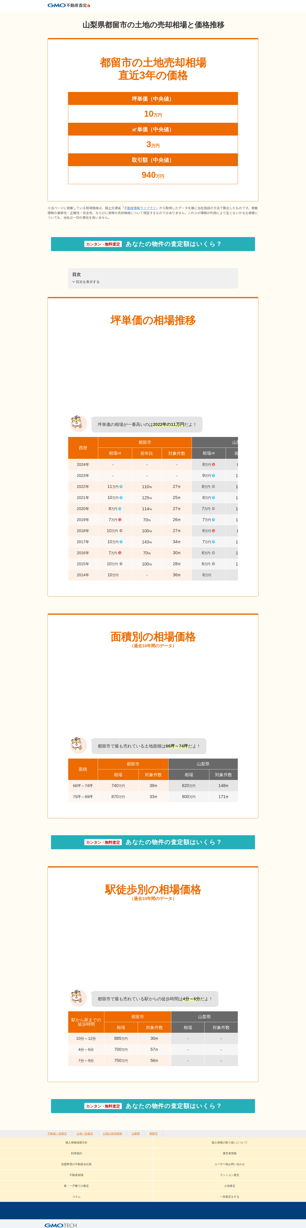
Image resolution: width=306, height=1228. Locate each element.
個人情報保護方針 (63, 1149)
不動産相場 (118, 1155)
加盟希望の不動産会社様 (229, 1149)
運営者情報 (187, 1149)
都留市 (153, 15)
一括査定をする (92, 1162)
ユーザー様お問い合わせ (77, 1155)
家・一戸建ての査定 (195, 1155)
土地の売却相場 (112, 15)
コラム (61, 1162)
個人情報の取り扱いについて (114, 1149)
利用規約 (158, 1149)
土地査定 (231, 1155)
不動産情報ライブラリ (140, 215)
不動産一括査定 (57, 15)
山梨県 (136, 15)
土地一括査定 (84, 15)
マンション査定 (153, 1155)
